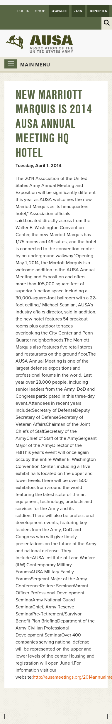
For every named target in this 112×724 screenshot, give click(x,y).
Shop (40, 11)
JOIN (78, 11)
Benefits (98, 11)
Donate (59, 11)
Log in (23, 11)
